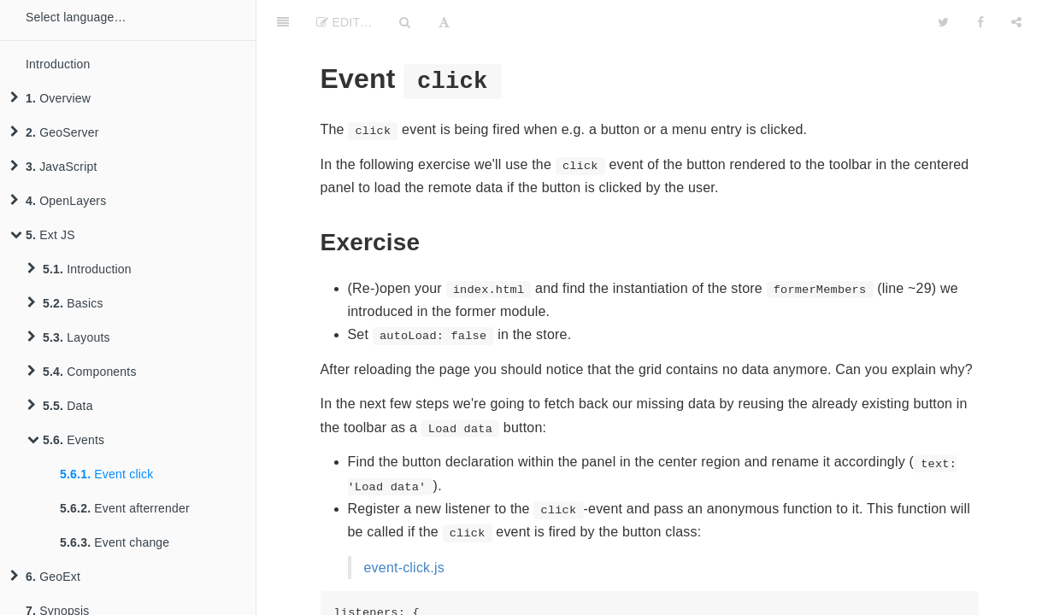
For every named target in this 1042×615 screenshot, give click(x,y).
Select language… (76, 17)
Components (82, 371)
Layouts (68, 337)
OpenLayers (58, 201)
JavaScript (53, 166)
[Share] (1016, 21)
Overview (50, 98)
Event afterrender (125, 508)
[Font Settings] (444, 21)
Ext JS (42, 235)
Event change (114, 542)
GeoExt (45, 576)
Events (65, 440)
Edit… (344, 22)
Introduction (58, 64)
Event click (106, 474)
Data (60, 406)
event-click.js (404, 567)
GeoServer (54, 132)
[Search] (405, 21)
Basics (65, 303)
